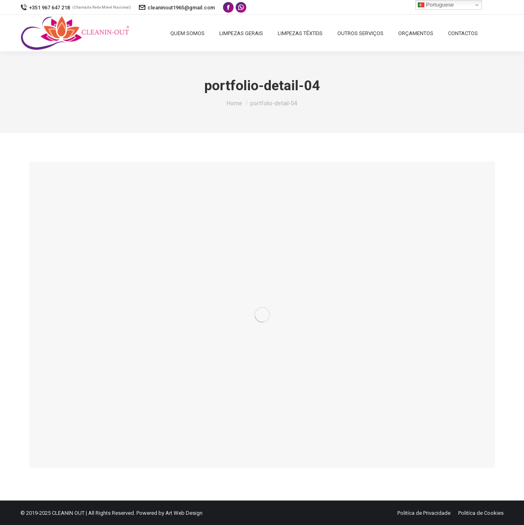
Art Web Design (184, 513)
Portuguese (436, 5)
